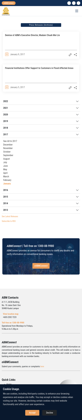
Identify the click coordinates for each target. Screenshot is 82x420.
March (6, 176)
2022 (5, 101)
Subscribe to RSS (9, 221)
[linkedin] (69, 3)
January (7, 183)
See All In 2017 (10, 141)
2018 (5, 127)
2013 (5, 210)
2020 (5, 114)
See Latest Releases (10, 216)
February (7, 180)
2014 (5, 203)
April (5, 173)
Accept (32, 412)
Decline (49, 412)
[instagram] (74, 3)
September (8, 155)
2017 (5, 134)
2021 (5, 108)
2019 (5, 121)
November (8, 148)
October (7, 151)
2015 (5, 196)
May (5, 169)
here (42, 366)
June (5, 165)
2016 (5, 190)
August (6, 158)
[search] (78, 3)
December (8, 144)
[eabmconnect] (9, 3)
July (5, 162)
